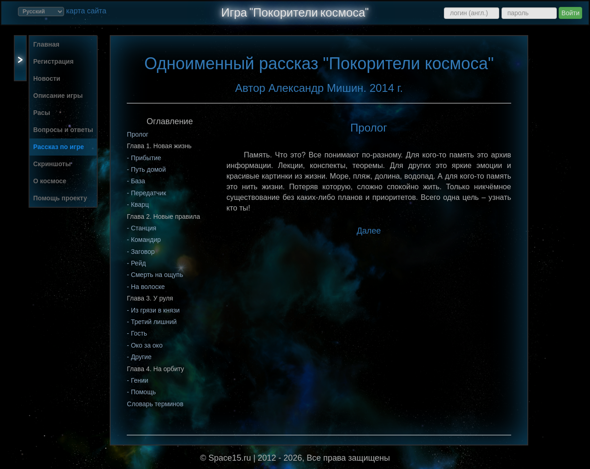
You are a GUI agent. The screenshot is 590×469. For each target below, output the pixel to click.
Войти (570, 13)
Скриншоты (52, 164)
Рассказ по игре (58, 146)
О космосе (49, 181)
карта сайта (86, 11)
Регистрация (53, 61)
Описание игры (58, 95)
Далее (369, 230)
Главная (46, 44)
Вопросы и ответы (63, 129)
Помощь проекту (60, 198)
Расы (41, 112)
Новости (46, 78)
